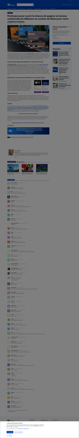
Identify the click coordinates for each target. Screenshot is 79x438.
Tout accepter (9, 432)
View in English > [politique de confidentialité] (9, 435)
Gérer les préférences (18, 432)
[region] (39, 429)
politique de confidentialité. (24, 428)
